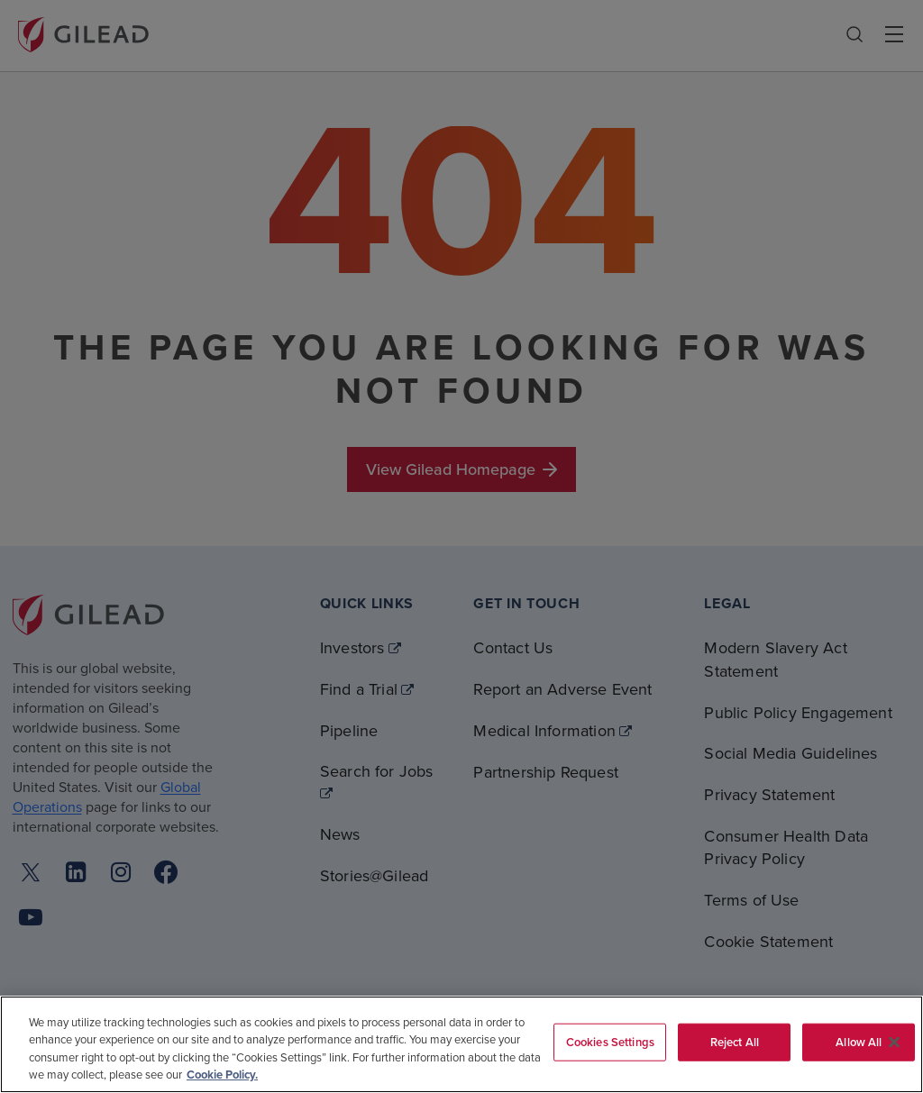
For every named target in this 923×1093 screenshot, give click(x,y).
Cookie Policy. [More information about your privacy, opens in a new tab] (222, 1074)
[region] (461, 1044)
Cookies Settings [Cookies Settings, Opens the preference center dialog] (610, 1042)
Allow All (859, 1042)
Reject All (734, 1042)
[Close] (894, 1041)
